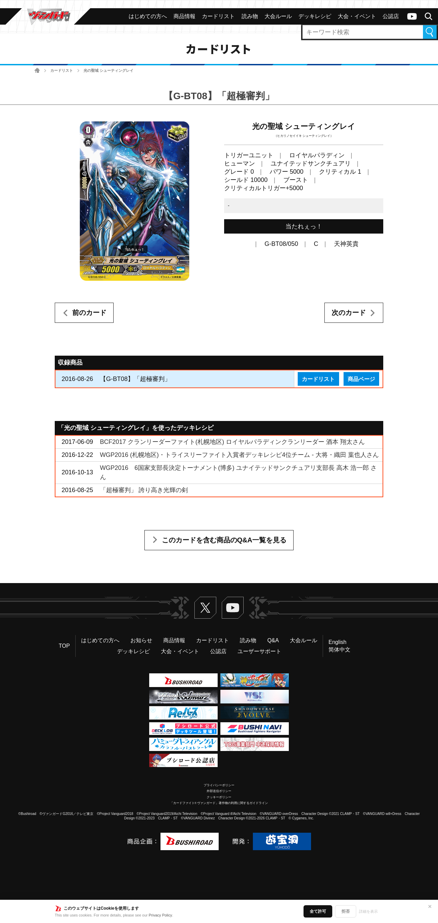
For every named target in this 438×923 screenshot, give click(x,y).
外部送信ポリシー (219, 791)
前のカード (89, 312)
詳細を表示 (368, 911)
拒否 (346, 911)
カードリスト (61, 70)
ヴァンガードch (412, 16)
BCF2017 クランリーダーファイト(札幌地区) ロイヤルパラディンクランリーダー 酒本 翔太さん (232, 441)
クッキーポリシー (219, 797)
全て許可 (318, 911)
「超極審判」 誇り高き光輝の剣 (144, 490)
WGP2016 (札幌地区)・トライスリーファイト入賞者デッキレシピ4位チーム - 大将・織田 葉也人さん (239, 454)
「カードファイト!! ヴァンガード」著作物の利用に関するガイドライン (219, 803)
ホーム (37, 71)
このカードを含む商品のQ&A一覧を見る (224, 540)
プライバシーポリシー (219, 785)
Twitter (205, 608)
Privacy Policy (160, 915)
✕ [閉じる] (430, 906)
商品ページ (361, 379)
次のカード (349, 312)
